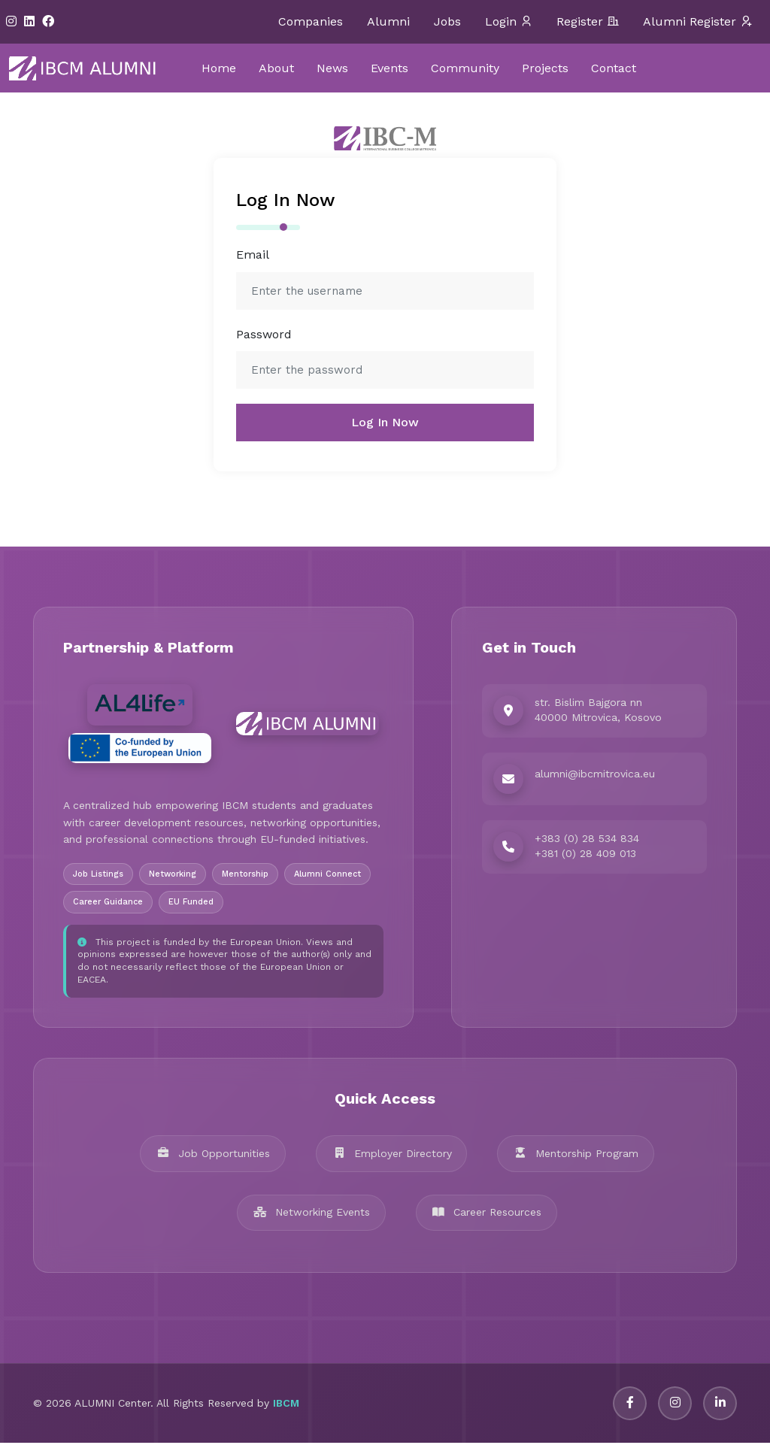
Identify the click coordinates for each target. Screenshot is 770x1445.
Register (587, 22)
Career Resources (487, 1214)
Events (389, 68)
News (332, 68)
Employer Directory (392, 1156)
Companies (310, 21)
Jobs (447, 21)
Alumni (388, 21)
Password (264, 334)
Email (252, 254)
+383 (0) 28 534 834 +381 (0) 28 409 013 (587, 846)
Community (465, 68)
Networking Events (311, 1214)
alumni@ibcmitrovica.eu (595, 774)
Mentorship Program (576, 1156)
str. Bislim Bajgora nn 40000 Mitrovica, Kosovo (598, 710)
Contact (613, 68)
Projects (545, 68)
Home (219, 68)
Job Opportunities (213, 1156)
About (276, 68)
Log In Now (385, 422)
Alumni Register (697, 22)
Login (508, 22)
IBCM (286, 1406)
